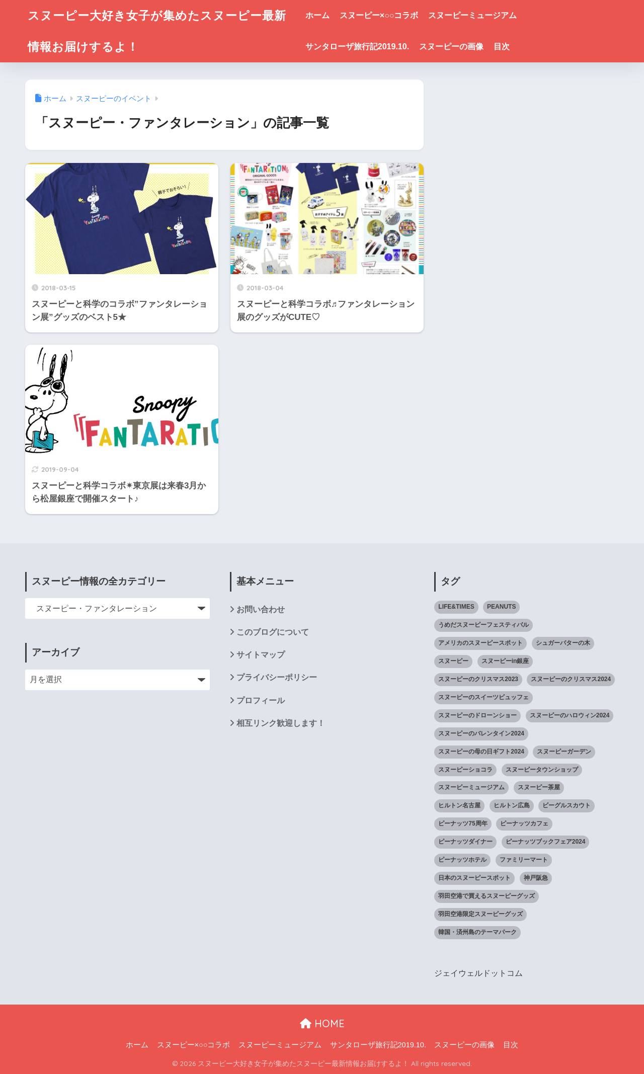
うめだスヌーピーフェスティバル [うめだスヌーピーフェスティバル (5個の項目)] (483, 624)
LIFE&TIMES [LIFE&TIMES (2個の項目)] (456, 606)
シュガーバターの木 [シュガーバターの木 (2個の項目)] (563, 642)
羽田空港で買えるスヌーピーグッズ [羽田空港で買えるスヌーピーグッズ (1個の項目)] (486, 895)
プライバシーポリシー (276, 677)
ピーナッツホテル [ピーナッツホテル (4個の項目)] (462, 859)
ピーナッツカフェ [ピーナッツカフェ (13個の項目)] (524, 823)
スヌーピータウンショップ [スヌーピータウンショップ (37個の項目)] (542, 769)
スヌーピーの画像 (451, 46)
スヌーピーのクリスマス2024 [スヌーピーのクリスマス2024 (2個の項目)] (571, 679)
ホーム (317, 15)
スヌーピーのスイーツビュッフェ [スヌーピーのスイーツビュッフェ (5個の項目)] (483, 697)
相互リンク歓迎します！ (280, 723)
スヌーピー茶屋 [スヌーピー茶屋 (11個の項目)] (539, 787)
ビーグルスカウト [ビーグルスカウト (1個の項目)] (566, 805)
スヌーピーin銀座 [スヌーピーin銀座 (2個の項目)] (505, 661)
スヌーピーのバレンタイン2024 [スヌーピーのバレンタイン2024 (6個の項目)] (481, 733)
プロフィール (260, 700)
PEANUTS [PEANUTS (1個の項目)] (501, 606)
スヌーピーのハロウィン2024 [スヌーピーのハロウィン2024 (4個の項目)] (570, 715)
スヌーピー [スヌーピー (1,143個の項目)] (453, 661)
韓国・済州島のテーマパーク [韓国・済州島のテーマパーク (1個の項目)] (477, 932)
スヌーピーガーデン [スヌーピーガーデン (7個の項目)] (564, 751)
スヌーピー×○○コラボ (379, 15)
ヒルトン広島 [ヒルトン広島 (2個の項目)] (512, 805)
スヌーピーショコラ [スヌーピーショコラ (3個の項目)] (465, 769)
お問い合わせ (260, 609)
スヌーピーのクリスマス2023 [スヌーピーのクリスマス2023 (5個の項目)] (478, 679)
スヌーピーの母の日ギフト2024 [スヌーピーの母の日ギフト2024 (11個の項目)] (481, 751)
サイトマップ (260, 654)
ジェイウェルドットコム (478, 973)
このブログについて (272, 632)
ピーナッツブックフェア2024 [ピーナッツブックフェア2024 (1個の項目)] (546, 841)
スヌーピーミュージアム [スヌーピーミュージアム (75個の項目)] (471, 787)
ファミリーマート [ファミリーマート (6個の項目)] (524, 859)
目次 (502, 46)
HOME (322, 1023)
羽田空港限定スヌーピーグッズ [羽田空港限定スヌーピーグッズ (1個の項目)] (480, 914)
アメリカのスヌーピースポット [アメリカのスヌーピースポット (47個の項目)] (480, 642)
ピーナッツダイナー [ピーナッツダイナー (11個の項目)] (465, 841)
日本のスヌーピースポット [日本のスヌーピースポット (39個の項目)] (474, 877)
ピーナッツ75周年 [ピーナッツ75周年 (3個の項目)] (462, 823)
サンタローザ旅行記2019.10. (357, 46)
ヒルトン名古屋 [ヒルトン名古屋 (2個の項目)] (459, 805)
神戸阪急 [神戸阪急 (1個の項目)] (536, 877)
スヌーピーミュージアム (472, 15)
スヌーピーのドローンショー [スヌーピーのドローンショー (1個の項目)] (477, 715)
